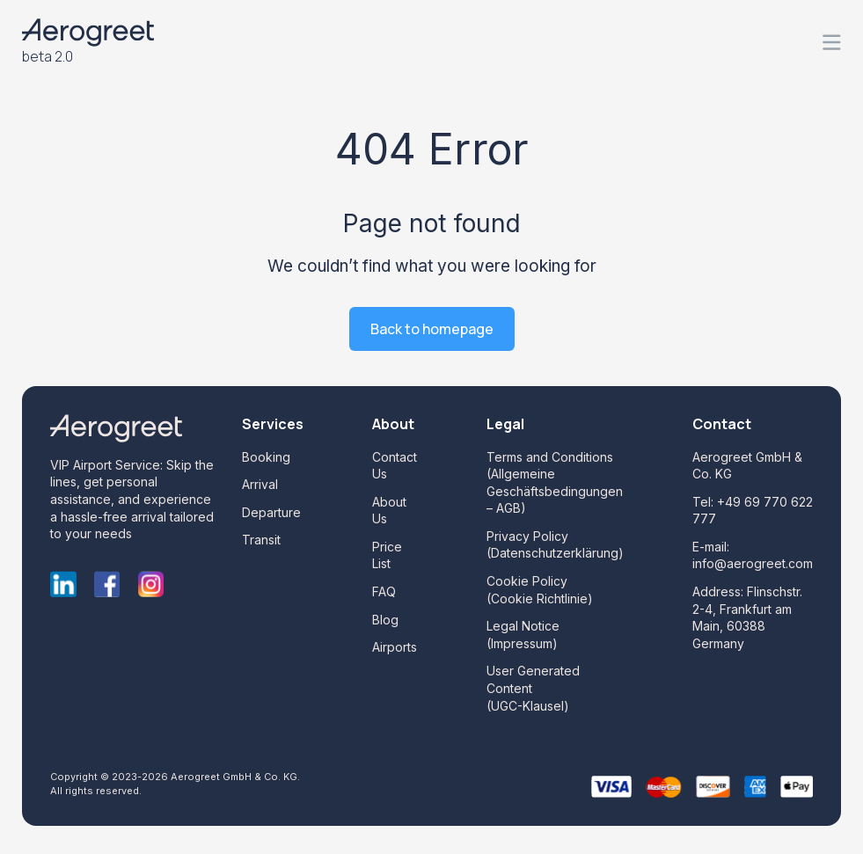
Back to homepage (432, 329)
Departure (271, 512)
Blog (385, 619)
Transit (261, 539)
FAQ (384, 591)
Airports (394, 646)
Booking (266, 456)
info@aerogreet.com (752, 563)
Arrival (260, 484)
